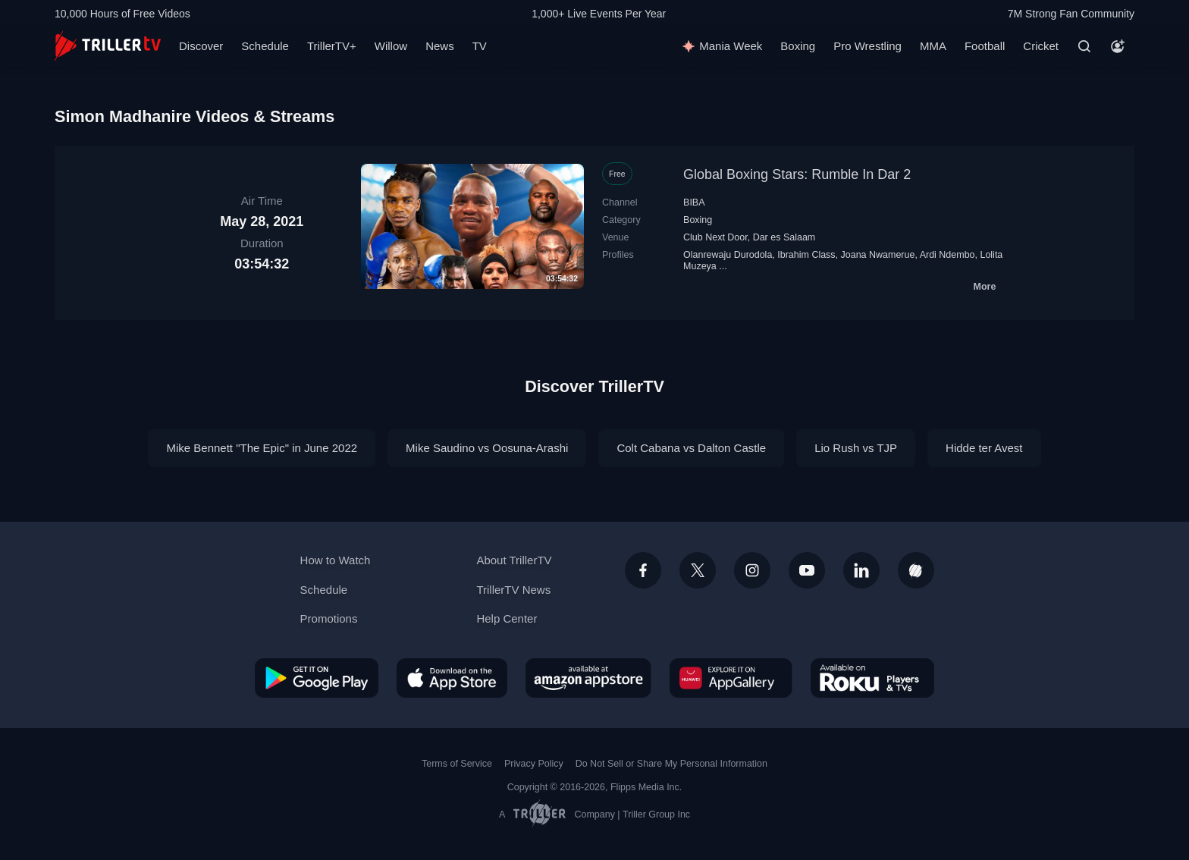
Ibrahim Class (806, 255)
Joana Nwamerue (878, 255)
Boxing (797, 45)
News (439, 45)
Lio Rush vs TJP (855, 447)
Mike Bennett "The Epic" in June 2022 (261, 447)
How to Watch (335, 560)
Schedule (265, 45)
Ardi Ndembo (947, 255)
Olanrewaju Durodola (727, 255)
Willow (391, 45)
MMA (933, 45)
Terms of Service (457, 763)
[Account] (1117, 46)
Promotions (329, 618)
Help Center (506, 618)
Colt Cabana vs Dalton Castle (691, 447)
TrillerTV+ (331, 45)
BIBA (693, 202)
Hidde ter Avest (984, 447)
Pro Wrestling (867, 45)
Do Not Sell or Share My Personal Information (671, 763)
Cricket (1041, 45)
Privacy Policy (533, 763)
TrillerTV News (513, 589)
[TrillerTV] (108, 45)
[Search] (1084, 46)
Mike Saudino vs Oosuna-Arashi (487, 447)
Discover (201, 45)
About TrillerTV (513, 560)
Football (985, 45)
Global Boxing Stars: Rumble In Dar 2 (797, 174)
